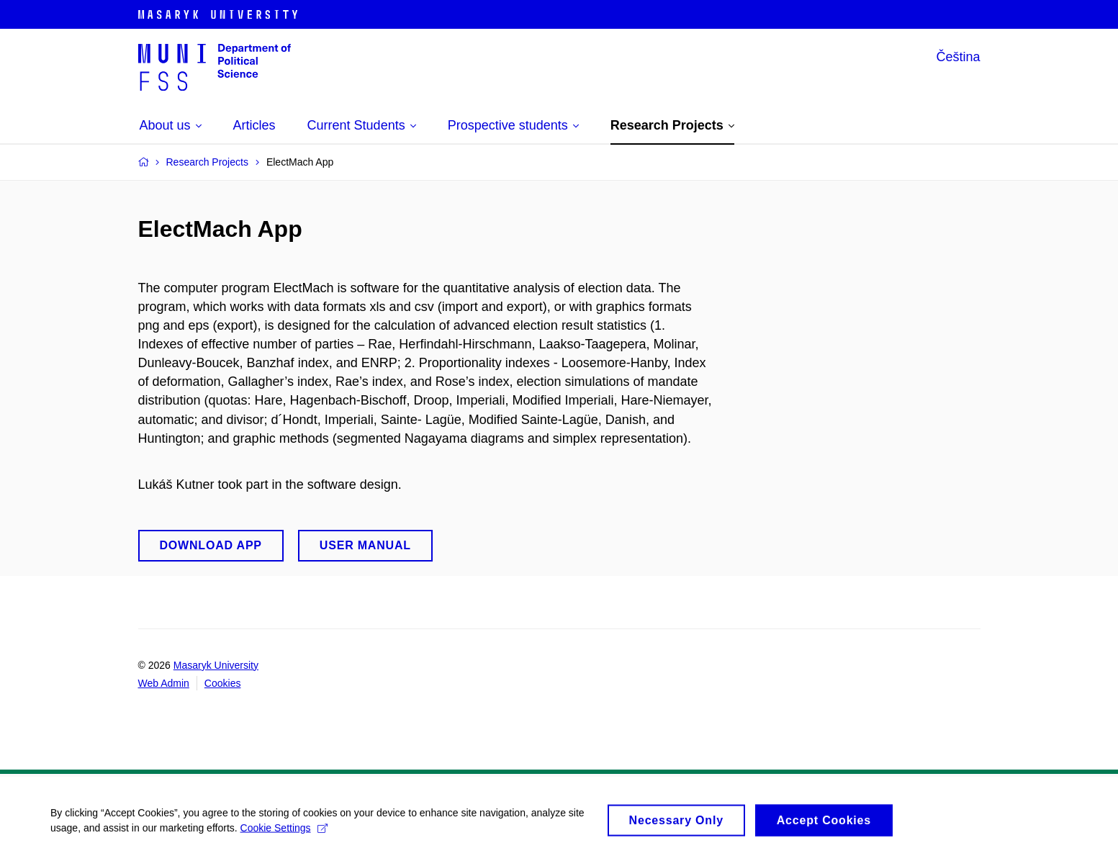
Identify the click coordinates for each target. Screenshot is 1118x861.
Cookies (222, 683)
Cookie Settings (284, 831)
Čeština (958, 57)
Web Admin (163, 683)
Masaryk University (215, 665)
